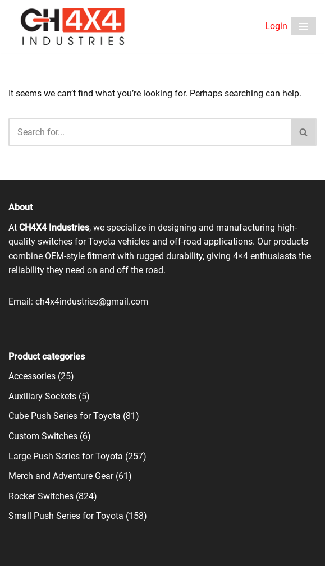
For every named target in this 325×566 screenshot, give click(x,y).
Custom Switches (42, 436)
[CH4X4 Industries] (73, 26)
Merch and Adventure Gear (60, 476)
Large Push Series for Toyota (65, 456)
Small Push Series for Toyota (65, 515)
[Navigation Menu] (303, 26)
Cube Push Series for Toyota (64, 416)
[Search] (149, 132)
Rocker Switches (41, 496)
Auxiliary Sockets (42, 396)
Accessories (32, 376)
